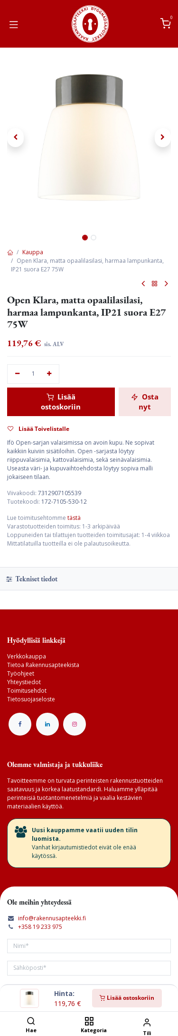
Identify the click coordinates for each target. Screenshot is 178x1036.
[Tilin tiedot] (146, 1022)
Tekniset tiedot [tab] (31, 578)
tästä (74, 518)
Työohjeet (20, 673)
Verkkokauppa (26, 656)
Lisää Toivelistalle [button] (38, 429)
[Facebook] (20, 724)
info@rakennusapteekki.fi (52, 918)
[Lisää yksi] (49, 374)
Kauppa (32, 252)
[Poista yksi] (17, 374)
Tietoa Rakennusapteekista (43, 665)
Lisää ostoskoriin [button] (61, 401)
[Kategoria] (89, 1022)
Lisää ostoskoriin (127, 998)
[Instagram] (74, 724)
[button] (15, 137)
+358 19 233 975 (40, 927)
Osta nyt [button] (145, 401)
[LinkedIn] (47, 724)
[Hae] (31, 1022)
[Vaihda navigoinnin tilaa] (13, 24)
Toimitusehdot (27, 691)
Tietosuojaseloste (31, 699)
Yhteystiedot (24, 682)
